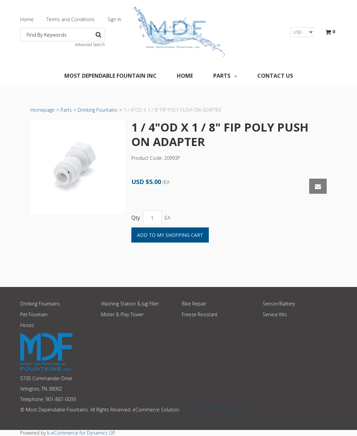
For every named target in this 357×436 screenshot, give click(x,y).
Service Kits (275, 314)
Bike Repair (194, 303)
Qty (135, 218)
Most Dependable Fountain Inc (110, 75)
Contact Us (275, 75)
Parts (225, 75)
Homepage (42, 110)
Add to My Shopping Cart (170, 235)
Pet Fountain (33, 314)
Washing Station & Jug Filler (130, 303)
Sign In (114, 19)
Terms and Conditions (70, 19)
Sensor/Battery (279, 303)
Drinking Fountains (98, 110)
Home (27, 19)
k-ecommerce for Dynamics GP (215, 409)
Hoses (27, 325)
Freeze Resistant (200, 314)
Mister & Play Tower (122, 314)
